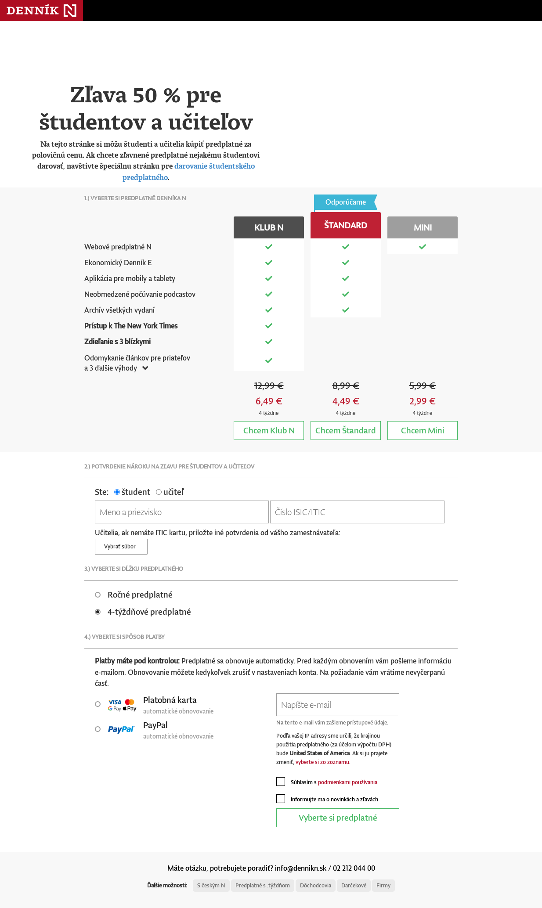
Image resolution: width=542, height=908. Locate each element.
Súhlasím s (326, 781)
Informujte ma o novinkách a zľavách (327, 798)
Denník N (41, 10)
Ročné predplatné (134, 594)
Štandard (345, 430)
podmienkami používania (347, 782)
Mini (422, 430)
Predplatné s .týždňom (262, 885)
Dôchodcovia (315, 885)
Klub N (269, 430)
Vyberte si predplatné (338, 817)
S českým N (211, 885)
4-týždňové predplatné (143, 611)
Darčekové (353, 885)
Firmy (383, 885)
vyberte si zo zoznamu (322, 762)
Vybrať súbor (121, 546)
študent (132, 491)
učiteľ (170, 491)
